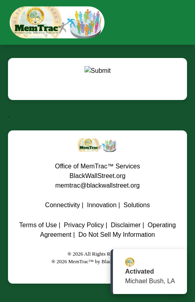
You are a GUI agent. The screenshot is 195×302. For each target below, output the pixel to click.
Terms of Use (38, 225)
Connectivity (62, 205)
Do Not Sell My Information (116, 234)
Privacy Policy (84, 225)
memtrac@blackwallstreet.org (97, 185)
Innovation (102, 205)
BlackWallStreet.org (98, 175)
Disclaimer (126, 225)
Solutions (137, 205)
